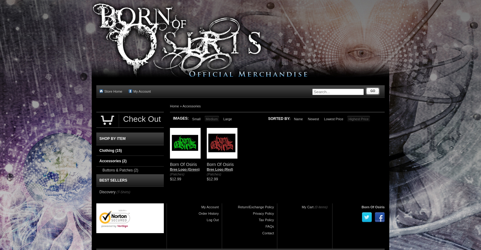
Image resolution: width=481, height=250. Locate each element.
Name (298, 119)
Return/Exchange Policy (256, 207)
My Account (140, 91)
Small (196, 119)
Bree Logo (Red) (220, 169)
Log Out (213, 220)
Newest (313, 119)
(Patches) (177, 174)
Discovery (107, 192)
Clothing (110, 150)
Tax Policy (266, 220)
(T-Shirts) (123, 192)
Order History (209, 213)
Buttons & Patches (120, 170)
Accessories (192, 106)
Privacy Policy (263, 213)
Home (174, 106)
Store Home (110, 91)
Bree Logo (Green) (185, 169)
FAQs (269, 226)
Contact (268, 233)
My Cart (308, 207)
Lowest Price (333, 119)
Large (227, 119)
